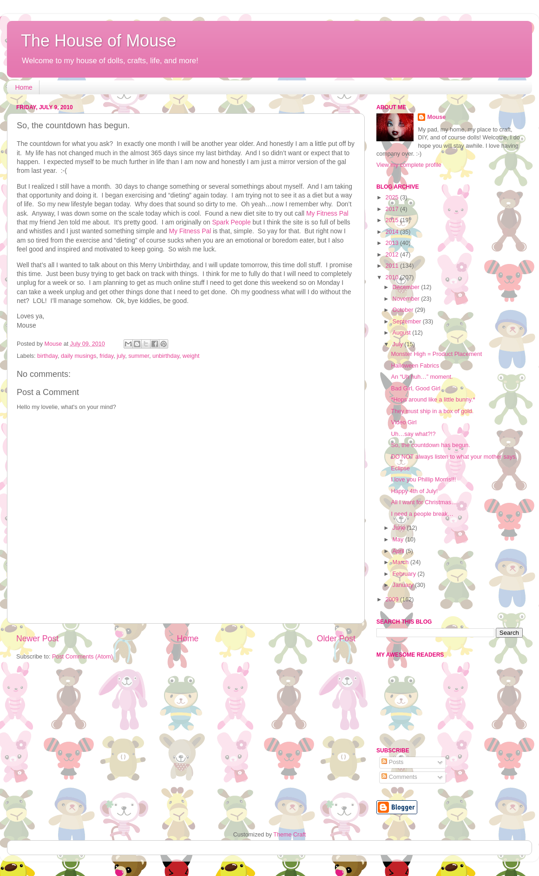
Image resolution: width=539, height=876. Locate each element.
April (399, 551)
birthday (47, 356)
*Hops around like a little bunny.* (433, 399)
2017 (392, 209)
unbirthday (165, 356)
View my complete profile (408, 165)
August (403, 332)
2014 (392, 232)
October (404, 310)
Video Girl (403, 422)
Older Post (336, 638)
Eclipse (400, 468)
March (402, 562)
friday (106, 356)
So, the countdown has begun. (430, 445)
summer (138, 356)
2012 (392, 254)
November (407, 299)
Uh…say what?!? (413, 434)
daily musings (78, 356)
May (399, 539)
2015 (392, 220)
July (399, 344)
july (121, 356)
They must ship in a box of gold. (432, 411)
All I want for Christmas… (424, 502)
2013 (392, 243)
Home (24, 87)
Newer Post (37, 638)
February (405, 574)
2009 (392, 599)
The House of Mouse (98, 40)
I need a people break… (422, 514)
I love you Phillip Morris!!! (423, 479)
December (407, 287)
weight (191, 356)
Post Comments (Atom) (82, 656)
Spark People (231, 222)
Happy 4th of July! (414, 491)
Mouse (436, 117)
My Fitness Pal (327, 213)
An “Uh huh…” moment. (422, 377)
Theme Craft (289, 834)
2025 (392, 197)
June (400, 528)
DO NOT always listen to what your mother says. (454, 457)
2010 (392, 277)
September (408, 321)
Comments (399, 777)
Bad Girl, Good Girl (415, 388)
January (404, 585)
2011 (392, 266)
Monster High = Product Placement (436, 354)
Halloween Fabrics (415, 365)
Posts (392, 762)
